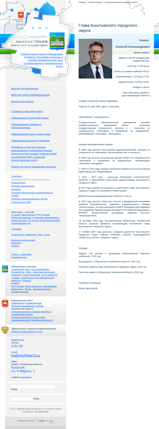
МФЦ (29, 272)
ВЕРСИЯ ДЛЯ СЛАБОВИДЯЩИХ (30, 95)
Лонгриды (16, 243)
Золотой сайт (9, 15)
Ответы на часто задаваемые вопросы (33, 166)
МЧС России (17, 286)
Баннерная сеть (19, 257)
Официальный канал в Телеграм (30, 140)
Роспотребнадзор (40, 269)
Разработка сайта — (35, 421)
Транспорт (16, 229)
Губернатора (17, 303)
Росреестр (16, 275)
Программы (43, 57)
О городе (15, 214)
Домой (33, 28)
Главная (82, 2)
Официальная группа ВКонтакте (30, 117)
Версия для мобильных (24, 88)
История (45, 214)
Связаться (40, 28)
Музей (28, 289)
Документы (30, 57)
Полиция (26, 280)
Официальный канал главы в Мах (31, 134)
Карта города (28, 214)
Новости (43, 54)
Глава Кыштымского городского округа (121, 2)
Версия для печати (22, 101)
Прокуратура (18, 272)
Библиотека (17, 289)
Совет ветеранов (31, 275)
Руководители (18, 182)
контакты (26, 377)
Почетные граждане (21, 217)
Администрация (29, 54)
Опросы (15, 246)
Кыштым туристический (23, 240)
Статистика (28, 411)
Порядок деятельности (22, 186)
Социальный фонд (20, 269)
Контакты (16, 189)
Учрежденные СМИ (21, 202)
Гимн (40, 234)
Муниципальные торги (50, 60)
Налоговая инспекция (44, 272)
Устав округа (17, 234)
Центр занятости (33, 286)
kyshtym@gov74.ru (25, 355)
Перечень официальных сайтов (27, 306)
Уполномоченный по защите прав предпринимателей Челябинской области (32, 318)
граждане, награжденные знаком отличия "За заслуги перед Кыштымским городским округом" (35, 220)
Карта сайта (46, 28)
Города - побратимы (21, 254)
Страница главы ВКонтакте (27, 111)
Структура (16, 176)
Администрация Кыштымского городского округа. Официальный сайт (37, 40)
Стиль (47, 234)
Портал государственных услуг (26, 331)
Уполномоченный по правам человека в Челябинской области (31, 313)
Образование (50, 286)
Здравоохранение (42, 289)
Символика (30, 234)
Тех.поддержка (42, 411)
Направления (55, 54)
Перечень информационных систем (29, 199)
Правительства (34, 303)
